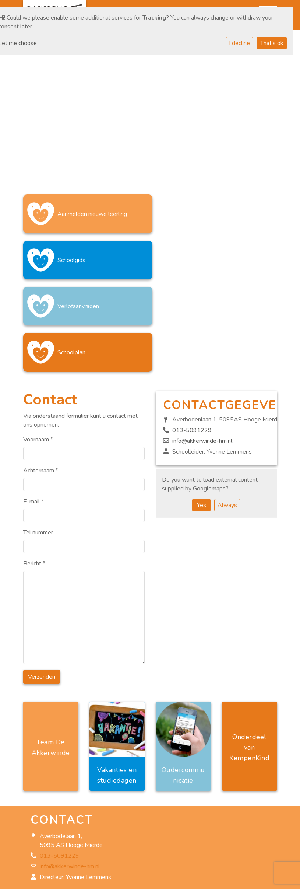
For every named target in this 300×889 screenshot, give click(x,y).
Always (227, 413)
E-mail (33, 409)
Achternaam (40, 378)
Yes (201, 413)
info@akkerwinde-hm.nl (202, 349)
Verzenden (41, 584)
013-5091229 (192, 338)
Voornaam (38, 347)
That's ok (271, 43)
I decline (239, 43)
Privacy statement (54, 882)
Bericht (34, 471)
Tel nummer (38, 440)
